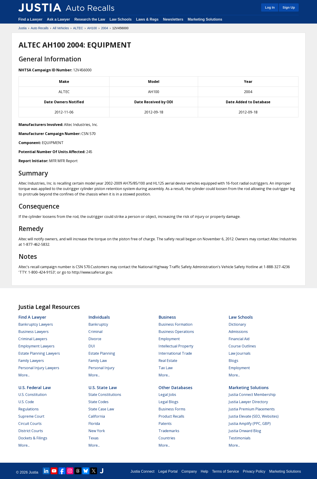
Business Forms (171, 409)
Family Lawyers (31, 360)
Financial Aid (239, 338)
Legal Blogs (168, 401)
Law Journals (240, 353)
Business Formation (175, 324)
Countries (166, 438)
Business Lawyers (33, 331)
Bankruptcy (98, 324)
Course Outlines (242, 346)
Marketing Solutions (205, 19)
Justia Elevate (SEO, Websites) (254, 416)
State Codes (98, 401)
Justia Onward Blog (245, 430)
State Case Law (101, 409)
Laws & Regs (147, 19)
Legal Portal (167, 471)
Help (204, 471)
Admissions (238, 331)
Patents (165, 423)
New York (96, 430)
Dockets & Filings (32, 438)
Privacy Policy (254, 471)
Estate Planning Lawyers (39, 353)
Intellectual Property (175, 346)
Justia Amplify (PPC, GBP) (250, 423)
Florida (94, 423)
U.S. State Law (102, 387)
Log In (270, 7)
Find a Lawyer (30, 19)
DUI (91, 346)
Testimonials (240, 438)
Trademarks (168, 430)
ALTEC (78, 28)
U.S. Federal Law (34, 387)
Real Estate (167, 360)
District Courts (30, 430)
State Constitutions (104, 394)
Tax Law (165, 367)
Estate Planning (101, 353)
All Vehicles (61, 28)
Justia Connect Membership (252, 394)
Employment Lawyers (36, 346)
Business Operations (176, 331)
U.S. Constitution (32, 394)
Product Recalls (171, 416)
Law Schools (120, 19)
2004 (104, 28)
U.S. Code (26, 401)
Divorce (94, 338)
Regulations (28, 409)
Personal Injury (101, 367)
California (96, 416)
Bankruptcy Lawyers (35, 324)
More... (24, 375)
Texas (93, 438)
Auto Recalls (40, 28)
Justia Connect (142, 471)
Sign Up (289, 7)
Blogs (233, 360)
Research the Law (89, 19)
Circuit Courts (30, 423)
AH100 (92, 28)
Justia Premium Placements (252, 409)
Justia (22, 28)
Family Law (97, 360)
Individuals (99, 317)
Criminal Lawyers (32, 338)
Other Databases (175, 387)
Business (167, 317)
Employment (169, 338)
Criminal (95, 331)
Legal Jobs (167, 394)
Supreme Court (31, 416)
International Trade (175, 353)
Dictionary (237, 324)
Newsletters (173, 19)
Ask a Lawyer (59, 19)
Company (189, 471)
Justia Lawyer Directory (248, 401)
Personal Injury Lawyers (38, 367)
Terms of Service (225, 471)
